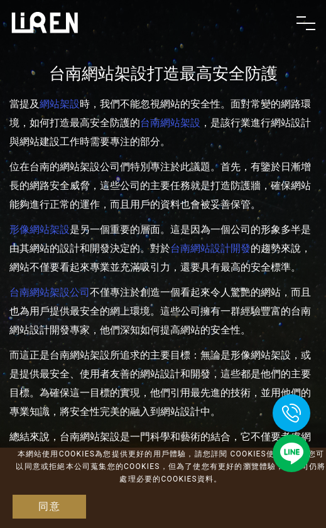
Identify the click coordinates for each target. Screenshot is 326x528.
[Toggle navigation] (306, 23)
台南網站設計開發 (210, 248)
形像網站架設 (39, 229)
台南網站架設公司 (49, 292)
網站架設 (60, 104)
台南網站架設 (170, 123)
